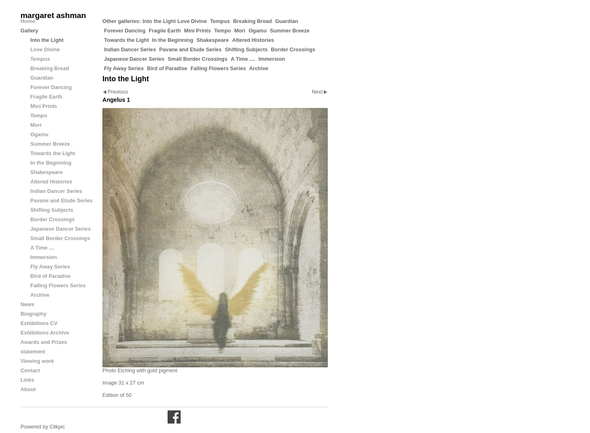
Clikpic (57, 427)
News (27, 304)
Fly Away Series (124, 68)
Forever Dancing (124, 30)
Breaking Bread (252, 21)
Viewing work (37, 361)
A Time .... (243, 59)
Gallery (29, 30)
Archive (258, 68)
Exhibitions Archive (44, 333)
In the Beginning (172, 40)
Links (27, 380)
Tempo (222, 30)
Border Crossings (293, 49)
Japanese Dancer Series (134, 59)
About (28, 389)
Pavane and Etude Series (190, 49)
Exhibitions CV (38, 323)
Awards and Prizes (43, 342)
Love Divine (192, 21)
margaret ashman (53, 15)
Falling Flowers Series (218, 68)
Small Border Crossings (197, 59)
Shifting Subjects (246, 49)
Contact (30, 370)
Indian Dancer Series (130, 49)
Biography (33, 314)
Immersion (272, 59)
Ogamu (258, 30)
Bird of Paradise (167, 68)
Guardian (286, 21)
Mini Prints (197, 30)
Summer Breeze (290, 30)
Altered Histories (253, 40)
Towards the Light (126, 40)
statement (32, 351)
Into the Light (159, 21)
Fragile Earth (165, 30)
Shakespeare (212, 40)
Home (27, 21)
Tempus (220, 21)
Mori (239, 30)
